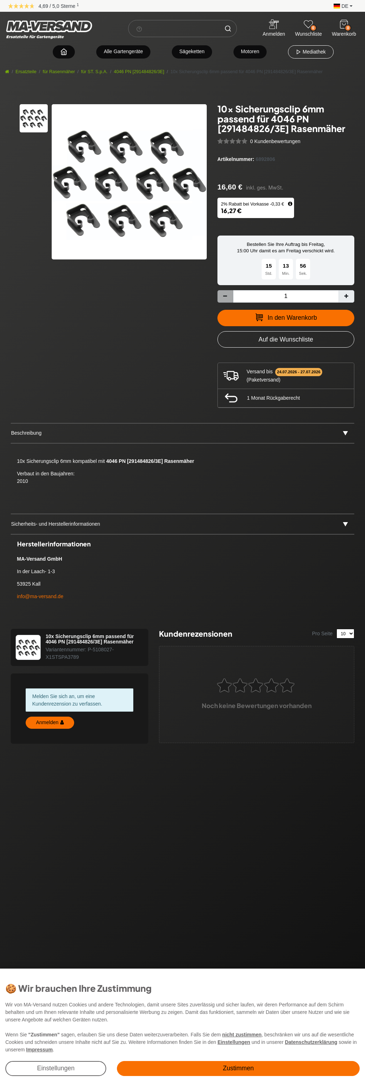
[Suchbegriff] (174, 28)
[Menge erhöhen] (346, 296)
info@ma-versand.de (40, 596)
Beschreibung (26, 433)
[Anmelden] (274, 28)
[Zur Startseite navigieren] (64, 51)
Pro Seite (322, 633)
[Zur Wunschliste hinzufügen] (285, 339)
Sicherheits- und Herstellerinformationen (55, 524)
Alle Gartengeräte (123, 51)
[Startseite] (7, 71)
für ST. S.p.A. (94, 71)
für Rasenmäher (59, 71)
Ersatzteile (26, 71)
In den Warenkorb (286, 317)
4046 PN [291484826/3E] (139, 71)
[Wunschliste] (308, 24)
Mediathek (310, 52)
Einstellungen (55, 1068)
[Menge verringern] (225, 296)
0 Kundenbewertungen (275, 141)
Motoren (250, 51)
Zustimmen (238, 1068)
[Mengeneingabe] (286, 296)
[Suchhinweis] (139, 28)
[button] (341, 5)
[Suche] (228, 28)
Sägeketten (192, 51)
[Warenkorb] (344, 24)
